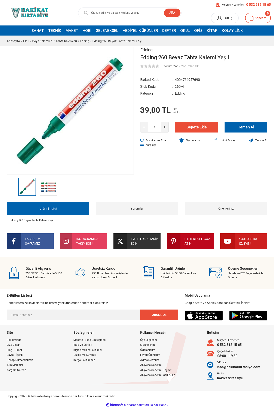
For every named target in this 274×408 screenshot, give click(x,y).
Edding (146, 49)
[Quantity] (154, 127)
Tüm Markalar (15, 364)
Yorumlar (137, 208)
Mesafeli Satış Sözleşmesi (89, 339)
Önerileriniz (226, 208)
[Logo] (22, 12)
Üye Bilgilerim (148, 339)
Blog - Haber (14, 349)
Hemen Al (246, 127)
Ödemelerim (147, 349)
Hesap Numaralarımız (20, 360)
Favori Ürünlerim (150, 354)
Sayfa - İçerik (15, 354)
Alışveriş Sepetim (151, 364)
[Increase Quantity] (164, 127)
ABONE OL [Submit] (159, 315)
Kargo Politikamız (84, 360)
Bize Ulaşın (13, 344)
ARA (172, 12)
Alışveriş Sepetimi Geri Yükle (157, 375)
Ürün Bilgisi (48, 208)
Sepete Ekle (196, 127)
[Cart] (258, 18)
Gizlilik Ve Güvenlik (85, 354)
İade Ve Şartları (82, 344)
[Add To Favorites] (153, 140)
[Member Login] (225, 18)
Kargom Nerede (16, 370)
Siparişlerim (147, 344)
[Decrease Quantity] (144, 127)
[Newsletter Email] (92, 315)
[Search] (127, 12)
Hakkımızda (14, 339)
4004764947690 (187, 80)
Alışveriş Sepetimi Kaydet (155, 370)
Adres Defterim (149, 360)
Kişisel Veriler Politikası (87, 349)
